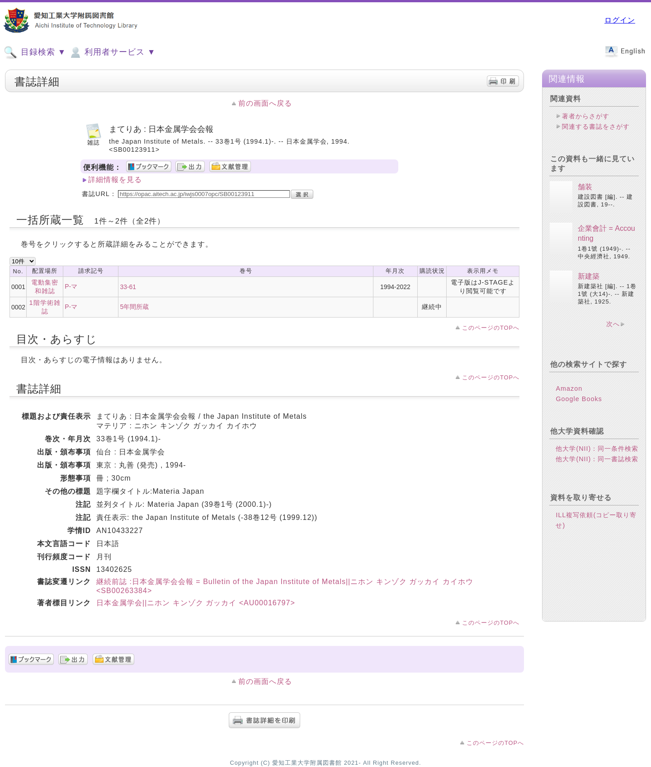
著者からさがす (585, 116)
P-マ (71, 286)
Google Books (579, 398)
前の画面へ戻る (265, 103)
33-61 (128, 286)
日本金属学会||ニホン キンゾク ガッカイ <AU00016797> (195, 603)
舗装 (585, 187)
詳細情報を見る (115, 179)
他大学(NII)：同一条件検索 (597, 448)
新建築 (588, 276)
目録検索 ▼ (35, 52)
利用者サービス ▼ (112, 52)
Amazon (569, 388)
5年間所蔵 (134, 306)
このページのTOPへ (490, 327)
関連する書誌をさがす (596, 126)
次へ (613, 323)
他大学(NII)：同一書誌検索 (597, 459)
